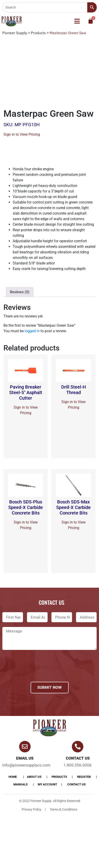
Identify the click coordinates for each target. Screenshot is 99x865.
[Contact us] (77, 746)
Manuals (20, 784)
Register (84, 776)
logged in (32, 331)
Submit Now (49, 687)
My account (47, 784)
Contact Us (76, 784)
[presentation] (37, 672)
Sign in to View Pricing (21, 134)
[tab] (19, 292)
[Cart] (90, 21)
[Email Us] (25, 746)
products (59, 776)
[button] (77, 21)
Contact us (78, 758)
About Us (34, 776)
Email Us (24, 758)
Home (13, 776)
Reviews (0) (19, 292)
